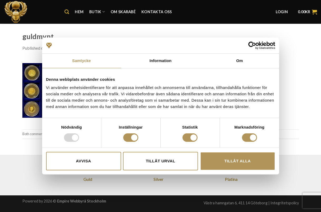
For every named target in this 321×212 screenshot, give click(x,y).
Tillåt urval (160, 161)
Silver (159, 179)
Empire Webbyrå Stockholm (81, 201)
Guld (87, 179)
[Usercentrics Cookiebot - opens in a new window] (252, 45)
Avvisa (83, 161)
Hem (79, 12)
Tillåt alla (237, 161)
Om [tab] (239, 60)
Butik (97, 11)
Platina (231, 179)
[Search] (67, 12)
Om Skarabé (123, 12)
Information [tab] (161, 60)
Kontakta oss (156, 12)
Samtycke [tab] (81, 60)
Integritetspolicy (284, 203)
